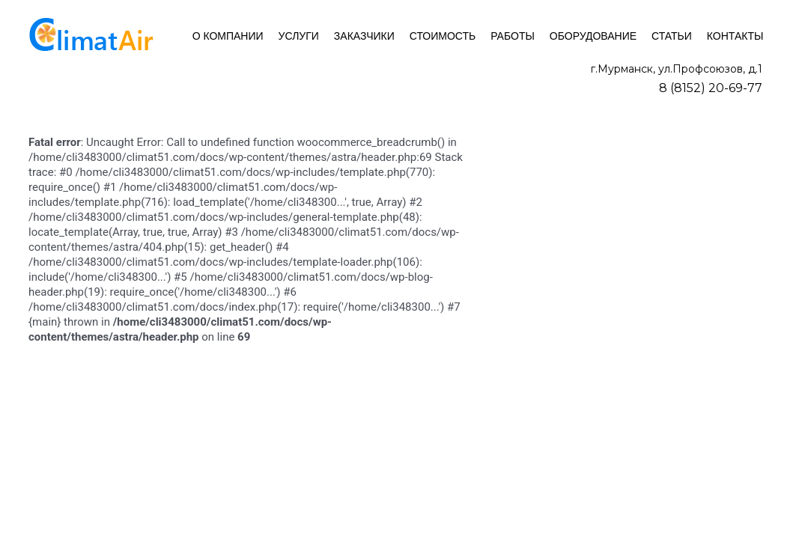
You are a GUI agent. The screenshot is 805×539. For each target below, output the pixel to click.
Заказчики (364, 36)
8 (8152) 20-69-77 (710, 88)
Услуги (299, 36)
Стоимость (443, 36)
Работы (512, 36)
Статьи (671, 36)
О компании (228, 36)
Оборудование (593, 36)
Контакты (735, 36)
